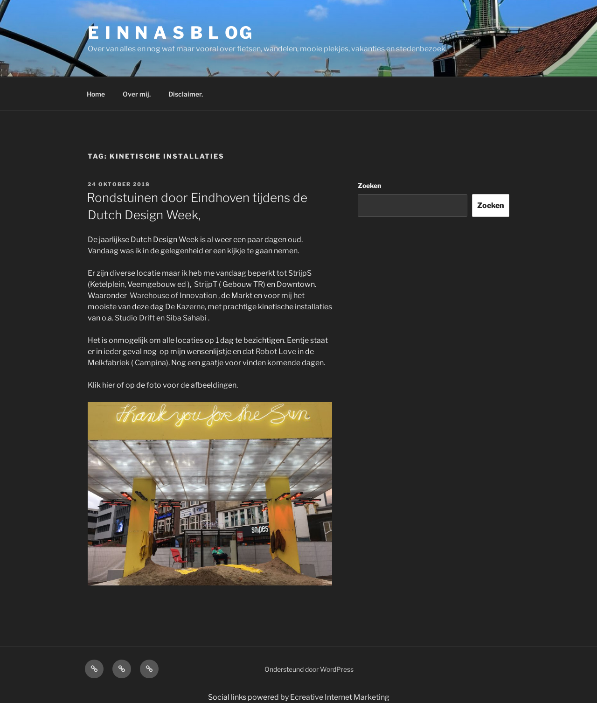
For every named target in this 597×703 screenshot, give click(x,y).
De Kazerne (185, 306)
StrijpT (205, 284)
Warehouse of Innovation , (175, 295)
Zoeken (369, 185)
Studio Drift (135, 317)
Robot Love (276, 351)
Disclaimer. (185, 94)
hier (108, 385)
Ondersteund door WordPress (309, 669)
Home (96, 94)
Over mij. (137, 94)
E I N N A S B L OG (170, 32)
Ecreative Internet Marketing (339, 697)
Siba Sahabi (186, 317)
